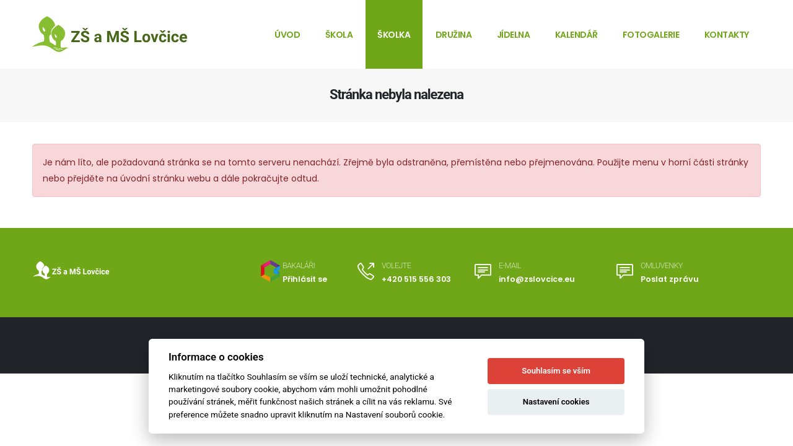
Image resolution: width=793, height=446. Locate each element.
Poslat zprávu (670, 279)
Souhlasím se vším (556, 370)
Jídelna (513, 34)
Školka (393, 34)
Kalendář (576, 34)
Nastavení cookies (556, 401)
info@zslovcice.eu (537, 279)
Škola (339, 34)
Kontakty (726, 34)
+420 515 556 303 (416, 279)
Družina (454, 34)
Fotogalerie (651, 34)
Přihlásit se (305, 279)
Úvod (287, 34)
